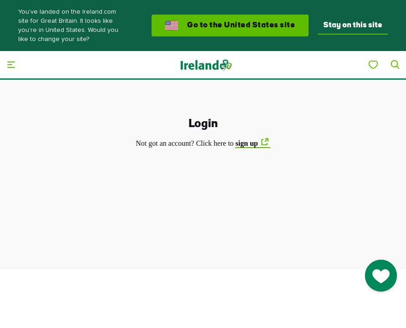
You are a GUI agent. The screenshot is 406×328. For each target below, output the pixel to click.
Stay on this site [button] (352, 25)
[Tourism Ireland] (205, 64)
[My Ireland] (373, 64)
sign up (246, 143)
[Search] (395, 64)
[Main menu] (11, 64)
